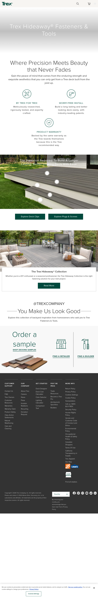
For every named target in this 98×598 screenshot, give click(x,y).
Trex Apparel (70, 458)
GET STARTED (41, 383)
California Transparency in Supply (71, 453)
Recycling (24, 409)
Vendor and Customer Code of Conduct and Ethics (71, 422)
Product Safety (10, 412)
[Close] (94, 588)
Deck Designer (41, 388)
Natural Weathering (9, 421)
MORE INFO (70, 383)
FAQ (6, 394)
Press (23, 400)
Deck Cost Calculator (40, 392)
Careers (24, 394)
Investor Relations (24, 404)
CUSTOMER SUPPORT (9, 384)
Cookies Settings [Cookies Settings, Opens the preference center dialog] (33, 594)
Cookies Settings (71, 395)
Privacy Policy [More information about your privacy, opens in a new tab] (33, 589)
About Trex (25, 391)
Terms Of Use (70, 447)
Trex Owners (9, 397)
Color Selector (41, 397)
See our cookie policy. (75, 587)
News (23, 397)
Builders (54, 407)
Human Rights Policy (70, 413)
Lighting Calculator (39, 401)
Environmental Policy (70, 429)
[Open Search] (77, 3)
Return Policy (70, 388)
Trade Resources (54, 392)
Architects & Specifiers (55, 403)
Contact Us (9, 391)
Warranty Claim (10, 409)
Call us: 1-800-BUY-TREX (70, 405)
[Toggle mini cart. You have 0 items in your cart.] (89, 4)
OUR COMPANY (25, 384)
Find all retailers (71, 482)
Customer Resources (8, 401)
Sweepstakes (70, 401)
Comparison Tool (40, 407)
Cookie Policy (70, 398)
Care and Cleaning (8, 427)
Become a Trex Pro (56, 397)
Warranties (8, 406)
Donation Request (24, 413)
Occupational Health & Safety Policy (71, 436)
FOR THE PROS (54, 384)
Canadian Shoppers (68, 443)
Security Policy (70, 409)
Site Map (68, 462)
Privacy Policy (70, 391)
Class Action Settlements (9, 416)
